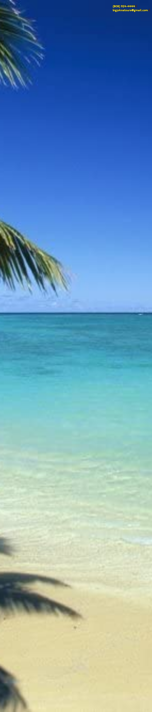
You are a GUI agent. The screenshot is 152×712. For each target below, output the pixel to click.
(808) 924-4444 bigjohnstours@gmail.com (130, 8)
